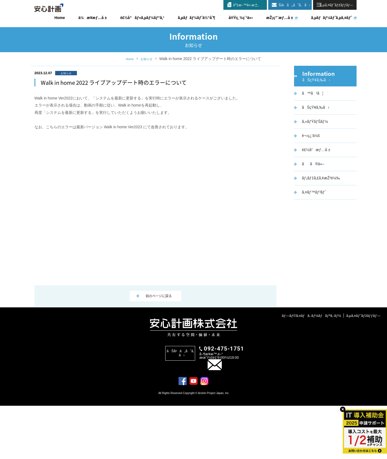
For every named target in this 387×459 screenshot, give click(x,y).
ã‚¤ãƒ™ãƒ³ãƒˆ (313, 219)
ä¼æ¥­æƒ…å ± (93, 17)
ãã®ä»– (312, 191)
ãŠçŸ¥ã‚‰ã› (314, 135)
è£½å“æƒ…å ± (315, 177)
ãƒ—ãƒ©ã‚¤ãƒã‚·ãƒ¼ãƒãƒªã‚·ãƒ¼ (307, 362)
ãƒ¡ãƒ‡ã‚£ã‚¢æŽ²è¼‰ (320, 205)
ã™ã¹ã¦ (311, 120)
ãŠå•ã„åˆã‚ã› (292, 4)
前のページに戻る (159, 324)
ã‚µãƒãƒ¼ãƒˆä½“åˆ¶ (196, 17)
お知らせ (147, 78)
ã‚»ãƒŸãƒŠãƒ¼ (314, 149)
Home (128, 78)
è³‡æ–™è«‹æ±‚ (246, 4)
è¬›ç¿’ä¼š (310, 163)
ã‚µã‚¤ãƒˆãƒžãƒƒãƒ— (362, 362)
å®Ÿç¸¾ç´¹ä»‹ (241, 17)
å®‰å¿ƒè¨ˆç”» (49, 13)
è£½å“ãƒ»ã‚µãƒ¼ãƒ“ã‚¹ (142, 17)
